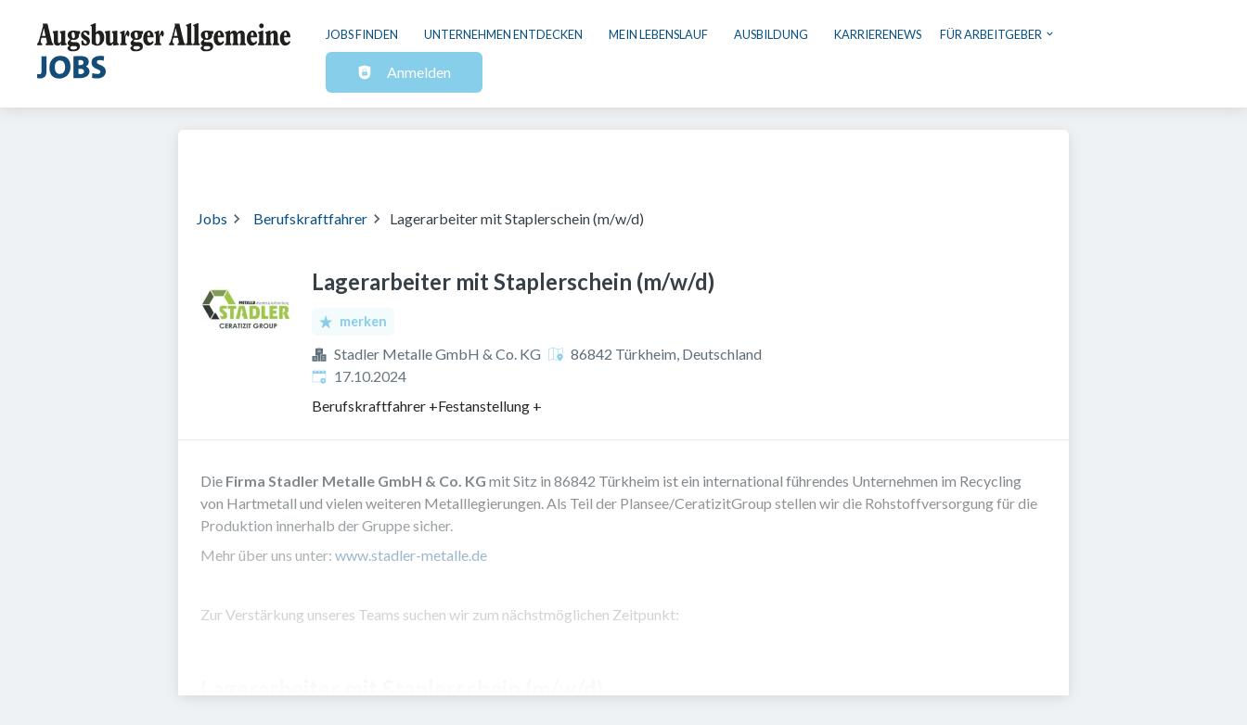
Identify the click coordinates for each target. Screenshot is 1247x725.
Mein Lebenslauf (658, 34)
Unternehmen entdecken (503, 34)
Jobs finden (362, 34)
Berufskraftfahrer (310, 218)
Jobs (212, 218)
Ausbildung (771, 34)
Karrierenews (877, 34)
